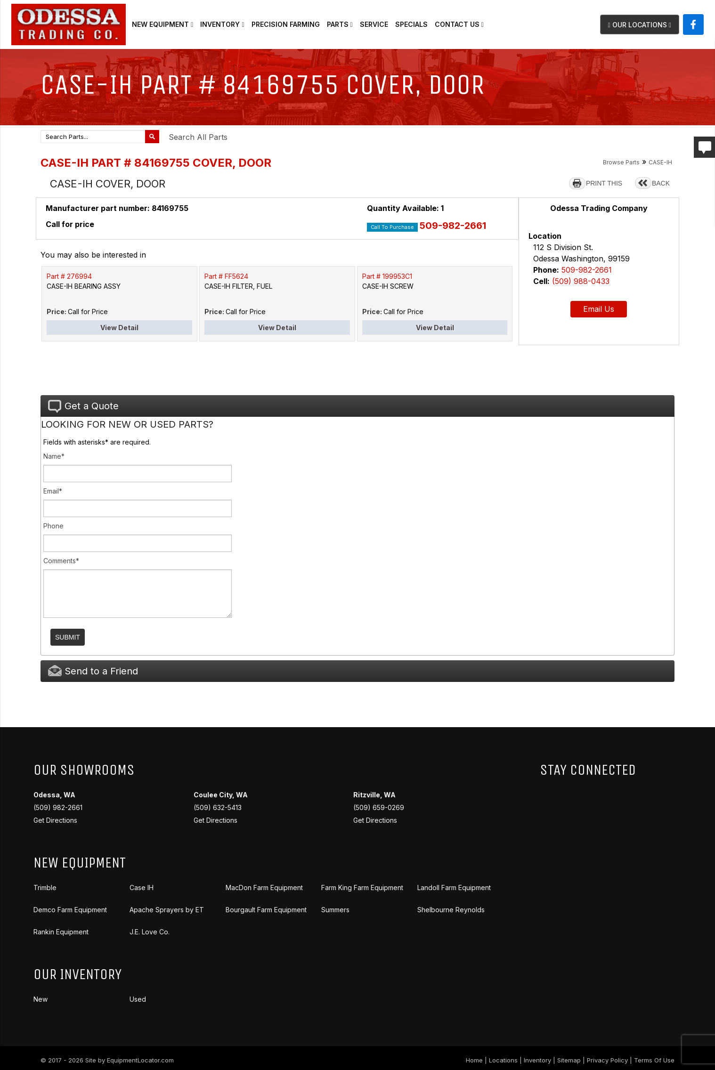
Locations (503, 1060)
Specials (411, 24)
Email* (52, 491)
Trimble (45, 888)
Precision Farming (286, 24)
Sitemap (569, 1060)
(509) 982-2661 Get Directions (57, 807)
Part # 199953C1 (387, 276)
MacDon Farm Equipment (264, 888)
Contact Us (459, 24)
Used (138, 999)
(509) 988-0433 (580, 281)
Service (374, 24)
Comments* (61, 561)
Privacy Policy (607, 1060)
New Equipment (162, 24)
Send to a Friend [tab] (93, 671)
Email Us (598, 309)
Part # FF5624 (226, 276)
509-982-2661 (453, 225)
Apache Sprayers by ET (167, 910)
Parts (340, 24)
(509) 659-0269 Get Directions (378, 807)
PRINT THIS (604, 183)
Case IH (142, 888)
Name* (54, 456)
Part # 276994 (69, 276)
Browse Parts (621, 162)
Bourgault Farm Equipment (266, 910)
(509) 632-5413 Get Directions (221, 807)
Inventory (222, 24)
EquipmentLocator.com (140, 1060)
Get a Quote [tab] (83, 406)
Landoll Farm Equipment (454, 888)
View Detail (119, 328)
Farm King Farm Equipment (362, 888)
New (40, 999)
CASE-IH (660, 162)
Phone (53, 526)
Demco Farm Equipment (70, 910)
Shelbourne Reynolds (451, 910)
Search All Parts (198, 137)
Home (474, 1060)
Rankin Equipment (61, 932)
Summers (335, 910)
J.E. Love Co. (150, 932)
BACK (661, 183)
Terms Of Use (654, 1060)
